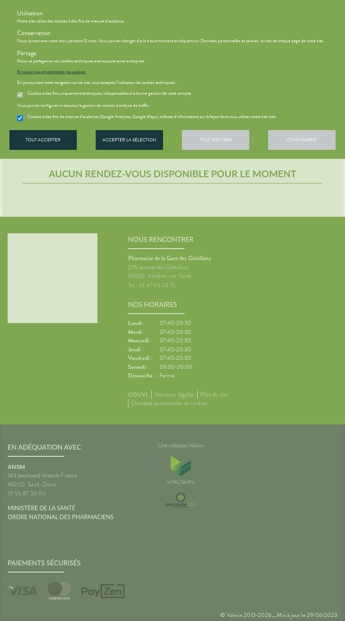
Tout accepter (43, 139)
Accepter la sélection (129, 139)
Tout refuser (216, 139)
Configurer (302, 139)
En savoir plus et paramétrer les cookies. (51, 72)
